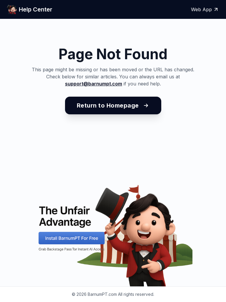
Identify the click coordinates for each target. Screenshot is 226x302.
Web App (205, 9)
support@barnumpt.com (93, 84)
